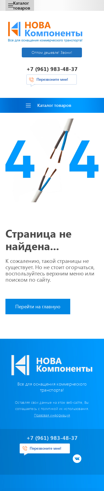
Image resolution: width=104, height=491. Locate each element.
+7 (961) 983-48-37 (52, 69)
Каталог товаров (19, 5)
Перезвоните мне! (52, 79)
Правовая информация (52, 415)
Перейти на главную (37, 306)
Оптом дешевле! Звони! (52, 52)
